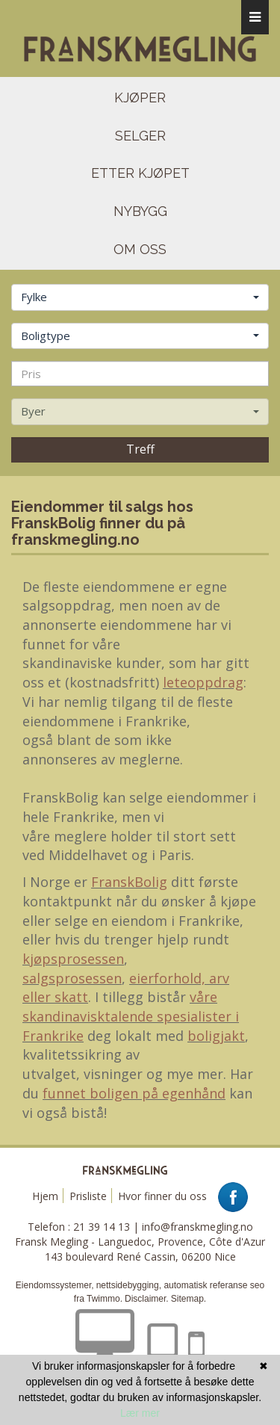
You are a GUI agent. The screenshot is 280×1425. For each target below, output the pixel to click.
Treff (140, 449)
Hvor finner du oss (162, 1196)
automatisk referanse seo (214, 1285)
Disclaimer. (147, 1298)
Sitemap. (188, 1298)
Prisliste (88, 1196)
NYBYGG (140, 211)
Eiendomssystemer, (55, 1285)
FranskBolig (129, 882)
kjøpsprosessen (73, 959)
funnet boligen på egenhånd (134, 1093)
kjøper (140, 97)
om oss (140, 249)
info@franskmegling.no (197, 1227)
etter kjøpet (140, 173)
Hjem (45, 1196)
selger (140, 135)
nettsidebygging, (130, 1285)
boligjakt (216, 1036)
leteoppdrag (203, 682)
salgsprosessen (72, 978)
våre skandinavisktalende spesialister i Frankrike (130, 1016)
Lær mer (140, 1413)
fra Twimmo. (98, 1298)
